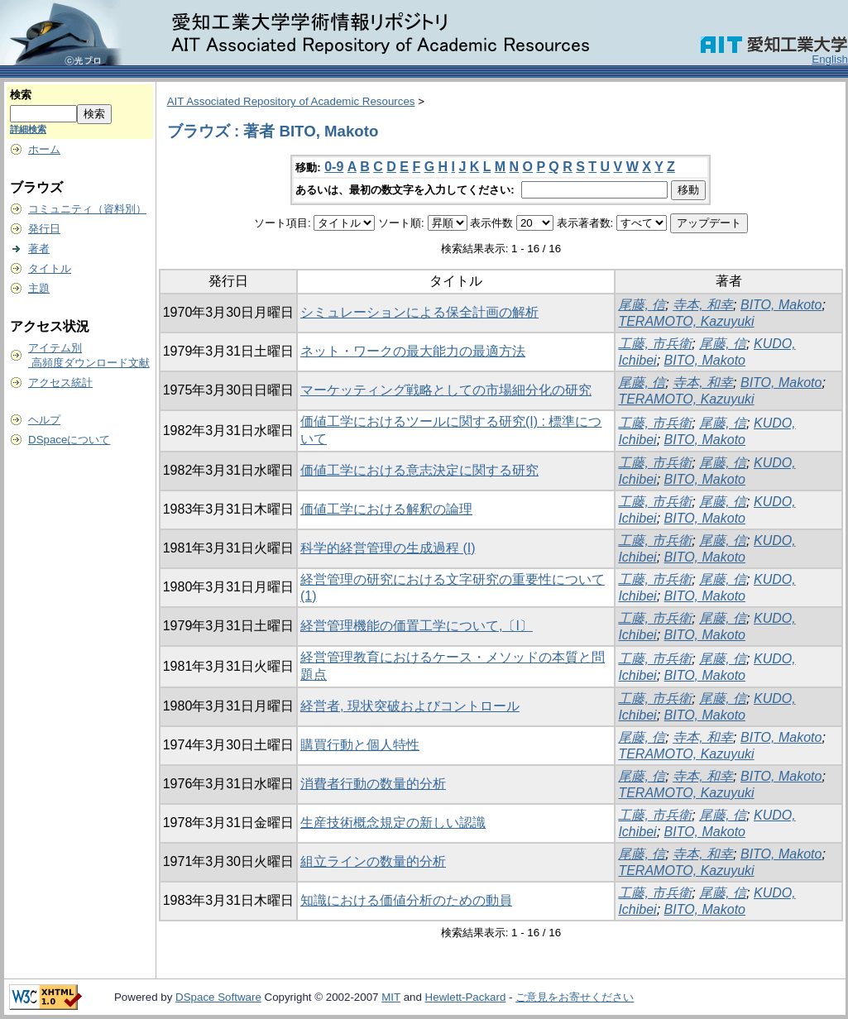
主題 (39, 288)
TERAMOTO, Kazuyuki (686, 321)
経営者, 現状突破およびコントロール (410, 706)
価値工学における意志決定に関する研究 (419, 470)
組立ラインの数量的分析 (373, 861)
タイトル (49, 268)
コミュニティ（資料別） (87, 209)
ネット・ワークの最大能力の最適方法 (412, 351)
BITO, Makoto (781, 305)
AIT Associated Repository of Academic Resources (291, 101)
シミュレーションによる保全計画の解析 (419, 312)
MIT (390, 997)
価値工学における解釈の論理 (386, 509)
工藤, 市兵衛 (655, 344)
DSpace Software (218, 997)
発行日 (44, 228)
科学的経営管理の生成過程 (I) (388, 548)
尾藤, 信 (641, 305)
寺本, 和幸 (703, 305)
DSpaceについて (69, 439)
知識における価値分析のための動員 (406, 900)
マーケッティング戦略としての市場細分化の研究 (446, 390)
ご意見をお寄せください (574, 997)
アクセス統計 (60, 382)
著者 (39, 248)
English (830, 59)
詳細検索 (28, 129)
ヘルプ (44, 420)
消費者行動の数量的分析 (373, 784)
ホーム (44, 149)
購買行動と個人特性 (359, 745)
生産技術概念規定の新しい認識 (393, 823)
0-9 (333, 167)
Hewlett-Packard (465, 997)
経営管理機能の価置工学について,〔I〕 (416, 626)
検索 (20, 95)
